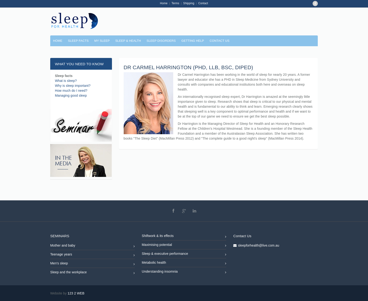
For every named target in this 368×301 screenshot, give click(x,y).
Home (164, 3)
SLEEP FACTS (78, 40)
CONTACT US (219, 40)
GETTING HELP (192, 40)
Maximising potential (184, 245)
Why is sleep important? (73, 86)
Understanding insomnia (184, 272)
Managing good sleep (71, 95)
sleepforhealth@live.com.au (258, 245)
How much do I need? (71, 90)
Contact (203, 3)
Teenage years (92, 255)
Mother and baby (92, 246)
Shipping (188, 3)
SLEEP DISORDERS (161, 40)
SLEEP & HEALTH (128, 40)
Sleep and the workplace (92, 273)
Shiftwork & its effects (184, 236)
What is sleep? (66, 81)
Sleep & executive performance (184, 254)
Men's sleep (92, 264)
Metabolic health (184, 263)
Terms (175, 3)
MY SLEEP (102, 40)
